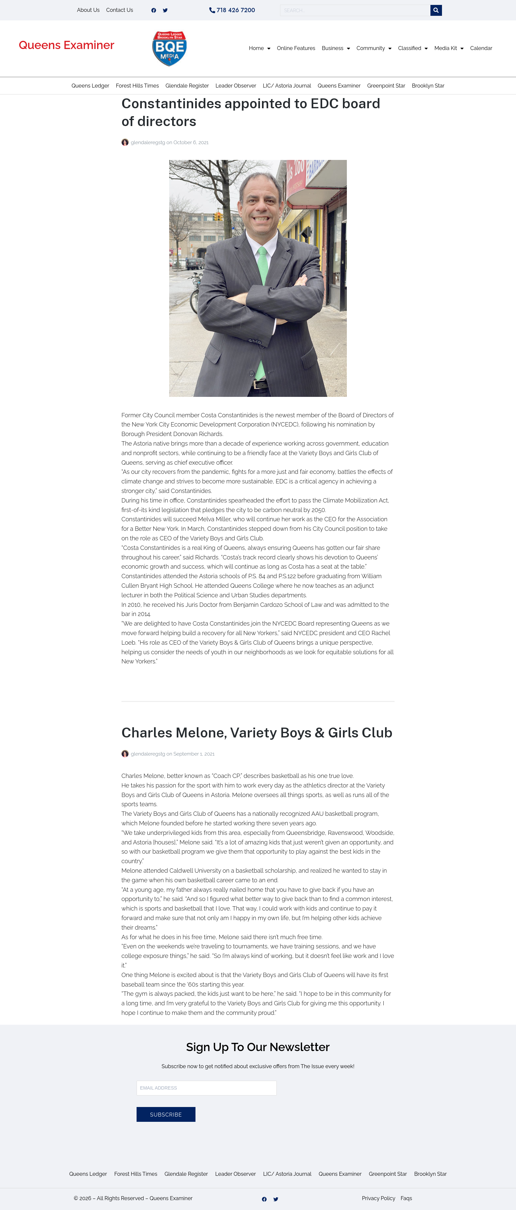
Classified (413, 48)
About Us (88, 10)
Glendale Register (187, 86)
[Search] (436, 10)
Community (374, 48)
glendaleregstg (149, 142)
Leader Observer (236, 86)
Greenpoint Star (386, 86)
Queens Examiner (67, 45)
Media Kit (449, 48)
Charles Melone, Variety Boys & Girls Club (257, 732)
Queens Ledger (90, 86)
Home (260, 48)
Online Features (296, 48)
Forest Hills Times (137, 86)
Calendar (481, 48)
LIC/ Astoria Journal (287, 86)
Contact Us (119, 10)
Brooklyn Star (428, 86)
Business (336, 48)
